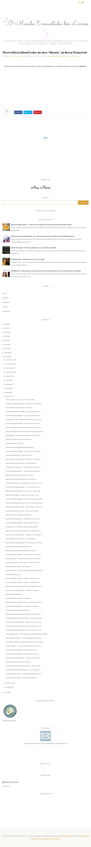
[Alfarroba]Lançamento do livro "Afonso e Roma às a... (24, 427)
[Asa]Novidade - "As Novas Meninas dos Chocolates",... (24, 558)
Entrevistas (6, 311)
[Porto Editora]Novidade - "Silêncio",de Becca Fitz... (23, 578)
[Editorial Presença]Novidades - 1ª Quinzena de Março (24, 602)
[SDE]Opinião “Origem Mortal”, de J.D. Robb (28, 259)
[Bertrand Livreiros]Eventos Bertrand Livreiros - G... (22, 650)
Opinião (5, 298)
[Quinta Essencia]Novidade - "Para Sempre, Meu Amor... (24, 507)
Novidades (6, 302)
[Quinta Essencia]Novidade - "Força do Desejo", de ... (23, 658)
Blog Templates (64, 836)
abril (7, 392)
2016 (6, 340)
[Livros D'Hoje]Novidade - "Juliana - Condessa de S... (23, 582)
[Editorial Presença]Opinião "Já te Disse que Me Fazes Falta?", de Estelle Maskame (42, 236)
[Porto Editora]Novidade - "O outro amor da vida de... (23, 451)
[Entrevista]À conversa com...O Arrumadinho (21, 538)
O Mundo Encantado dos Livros (48, 23)
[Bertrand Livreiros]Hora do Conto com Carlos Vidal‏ (23, 491)
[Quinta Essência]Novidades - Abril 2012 (19, 407)
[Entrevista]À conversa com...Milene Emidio (20, 399)
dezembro (9, 360)
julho (7, 380)
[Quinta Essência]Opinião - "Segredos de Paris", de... (23, 519)
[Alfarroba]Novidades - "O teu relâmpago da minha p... (24, 638)
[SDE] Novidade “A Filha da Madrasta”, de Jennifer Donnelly (33, 248)
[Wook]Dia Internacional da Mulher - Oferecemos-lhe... (24, 618)
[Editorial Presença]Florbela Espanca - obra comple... (23, 666)
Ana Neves (15, 56)
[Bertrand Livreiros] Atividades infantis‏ (18, 515)
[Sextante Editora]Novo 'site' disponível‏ (19, 455)
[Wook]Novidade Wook (14, 594)
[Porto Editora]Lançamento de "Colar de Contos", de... (24, 630)
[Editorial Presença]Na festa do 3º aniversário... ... (22, 479)
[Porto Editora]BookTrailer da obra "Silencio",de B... (23, 562)
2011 (6, 692)
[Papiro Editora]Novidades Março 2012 (18, 546)
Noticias (5, 307)
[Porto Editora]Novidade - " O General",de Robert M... (23, 415)
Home (4, 293)
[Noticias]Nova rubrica (13, 574)
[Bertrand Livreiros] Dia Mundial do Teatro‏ (20, 475)
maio (8, 388)
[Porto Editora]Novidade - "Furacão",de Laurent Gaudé (24, 499)
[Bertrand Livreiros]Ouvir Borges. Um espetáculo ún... (23, 531)
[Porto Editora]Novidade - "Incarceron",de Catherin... (23, 423)
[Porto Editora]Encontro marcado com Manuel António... (25, 431)
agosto (8, 376)
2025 (6, 324)
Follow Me (5, 786)
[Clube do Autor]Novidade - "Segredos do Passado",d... (24, 535)
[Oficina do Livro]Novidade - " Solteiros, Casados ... (23, 590)
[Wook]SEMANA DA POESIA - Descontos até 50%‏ (22, 511)
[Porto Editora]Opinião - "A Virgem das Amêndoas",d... (24, 674)
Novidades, (62, 56)
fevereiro (9, 683)
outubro (9, 368)
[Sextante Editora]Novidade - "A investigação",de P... (23, 411)
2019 (6, 328)
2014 (6, 348)
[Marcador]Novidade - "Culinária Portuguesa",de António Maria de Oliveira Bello (41, 224)
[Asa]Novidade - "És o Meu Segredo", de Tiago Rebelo (24, 570)
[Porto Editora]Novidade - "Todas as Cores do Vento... (23, 554)
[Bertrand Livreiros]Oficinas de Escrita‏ (18, 439)
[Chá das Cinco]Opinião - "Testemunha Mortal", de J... (23, 467)
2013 (6, 352)
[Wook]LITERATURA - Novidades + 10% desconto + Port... (24, 483)
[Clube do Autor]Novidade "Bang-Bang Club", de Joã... (24, 419)
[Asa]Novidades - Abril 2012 (15, 443)
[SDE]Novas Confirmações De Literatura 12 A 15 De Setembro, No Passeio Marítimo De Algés (46, 271)
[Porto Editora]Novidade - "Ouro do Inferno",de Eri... (23, 654)
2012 (6, 356)
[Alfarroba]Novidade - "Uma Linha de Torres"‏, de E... (23, 495)
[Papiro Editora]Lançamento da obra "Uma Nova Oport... (25, 503)
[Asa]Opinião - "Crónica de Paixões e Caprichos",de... (23, 435)
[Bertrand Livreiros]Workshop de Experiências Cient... (24, 614)
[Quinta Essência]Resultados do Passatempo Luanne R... (24, 543)
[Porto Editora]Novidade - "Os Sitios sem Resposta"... (23, 471)
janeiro (8, 687)
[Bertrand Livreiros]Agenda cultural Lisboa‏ (20, 447)
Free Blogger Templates (50, 839)
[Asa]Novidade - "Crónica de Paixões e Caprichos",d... (23, 646)
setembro (9, 372)
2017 (6, 336)
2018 (6, 332)
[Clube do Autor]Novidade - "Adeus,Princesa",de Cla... (24, 622)
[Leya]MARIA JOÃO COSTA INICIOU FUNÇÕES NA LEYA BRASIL (27, 634)
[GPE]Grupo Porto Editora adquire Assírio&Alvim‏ (22, 527)
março (8, 396)
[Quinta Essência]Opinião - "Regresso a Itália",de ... (22, 606)
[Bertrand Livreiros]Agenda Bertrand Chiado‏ (21, 550)
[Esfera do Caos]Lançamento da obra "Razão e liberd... (24, 586)
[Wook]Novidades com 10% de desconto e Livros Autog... (25, 642)
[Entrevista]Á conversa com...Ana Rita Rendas (21, 463)
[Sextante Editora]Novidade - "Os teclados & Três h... (23, 487)
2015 (6, 344)
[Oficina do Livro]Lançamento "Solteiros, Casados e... (23, 459)
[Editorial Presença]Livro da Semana (18, 566)
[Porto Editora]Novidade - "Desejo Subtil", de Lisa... (23, 523)
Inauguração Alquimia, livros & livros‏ (17, 610)
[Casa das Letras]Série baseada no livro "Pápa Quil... (23, 670)
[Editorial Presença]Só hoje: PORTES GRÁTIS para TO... (24, 626)
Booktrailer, (53, 56)
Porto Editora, (73, 56)
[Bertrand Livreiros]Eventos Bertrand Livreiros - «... (22, 678)
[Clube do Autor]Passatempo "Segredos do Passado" (24, 403)
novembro (9, 364)
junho (8, 384)
